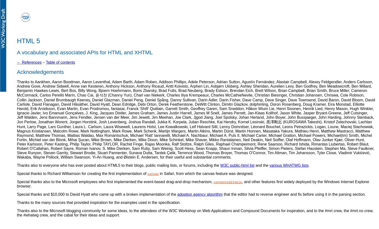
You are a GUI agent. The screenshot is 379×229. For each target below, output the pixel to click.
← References (29, 62)
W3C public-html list (237, 165)
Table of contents (60, 62)
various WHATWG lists (289, 165)
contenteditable (228, 182)
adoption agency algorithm (200, 194)
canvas (153, 174)
